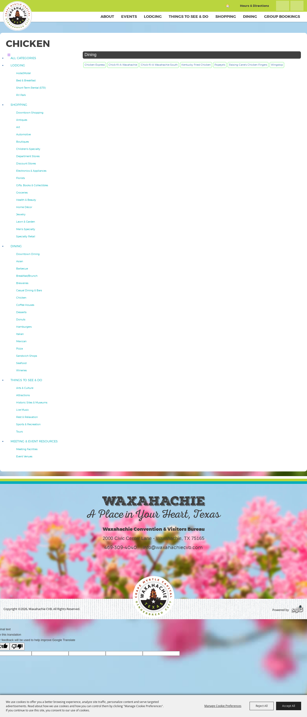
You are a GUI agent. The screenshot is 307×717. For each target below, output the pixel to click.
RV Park (21, 95)
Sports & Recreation (28, 424)
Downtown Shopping (29, 112)
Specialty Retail (25, 236)
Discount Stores (26, 163)
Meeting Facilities (26, 449)
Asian (19, 261)
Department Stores (28, 156)
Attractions (23, 395)
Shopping (225, 16)
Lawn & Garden (25, 221)
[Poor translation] (17, 646)
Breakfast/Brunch (26, 275)
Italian (20, 334)
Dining (250, 16)
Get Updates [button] (296, 6)
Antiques (21, 119)
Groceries (22, 192)
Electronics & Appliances (31, 170)
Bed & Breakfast (26, 80)
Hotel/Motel (23, 73)
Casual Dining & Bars (29, 290)
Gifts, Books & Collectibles (32, 185)
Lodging (153, 16)
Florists (20, 178)
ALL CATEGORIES (23, 58)
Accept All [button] (288, 706)
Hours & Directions (254, 6)
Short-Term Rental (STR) (31, 87)
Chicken (21, 297)
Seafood (21, 363)
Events (129, 16)
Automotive (23, 134)
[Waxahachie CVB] (18, 16)
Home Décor (24, 207)
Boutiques (22, 141)
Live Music (22, 409)
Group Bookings (282, 16)
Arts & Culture (24, 388)
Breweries (22, 283)
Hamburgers (24, 326)
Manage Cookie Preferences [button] (222, 706)
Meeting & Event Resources (34, 441)
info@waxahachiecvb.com (173, 547)
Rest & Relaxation (27, 417)
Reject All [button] (262, 706)
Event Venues (24, 456)
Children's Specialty (28, 149)
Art (18, 127)
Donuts (20, 319)
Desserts (21, 312)
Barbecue (22, 268)
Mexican (21, 341)
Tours (19, 431)
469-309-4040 (120, 547)
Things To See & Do (188, 16)
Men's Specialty (25, 229)
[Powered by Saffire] (297, 610)
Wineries (21, 370)
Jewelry (21, 214)
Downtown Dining (28, 254)
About (107, 16)
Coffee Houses (25, 305)
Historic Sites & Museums (31, 402)
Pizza (19, 348)
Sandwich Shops (26, 355)
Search (282, 6)
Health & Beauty (26, 199)
